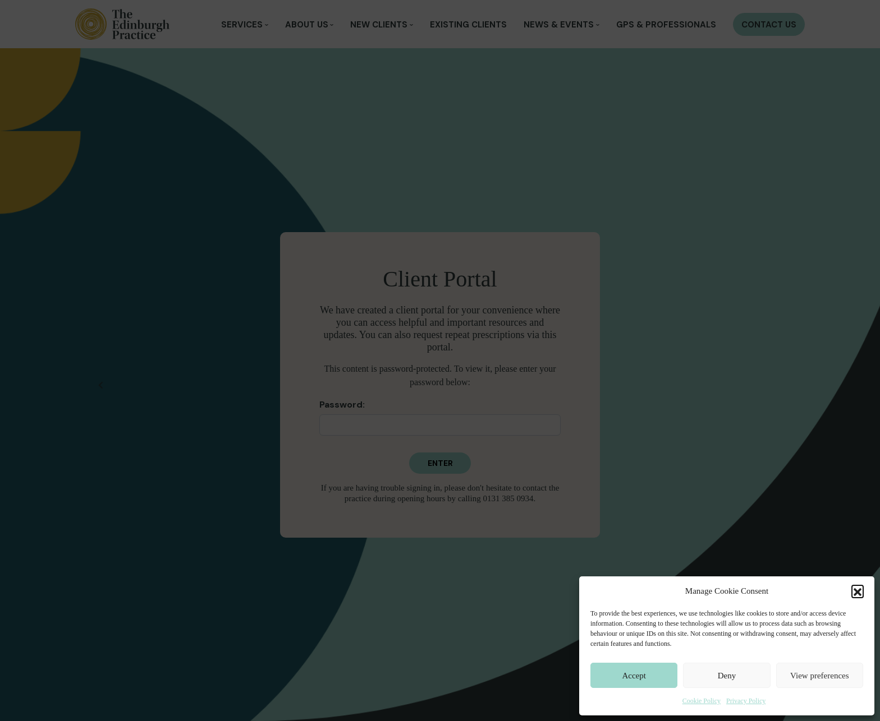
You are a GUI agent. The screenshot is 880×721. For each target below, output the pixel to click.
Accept (633, 675)
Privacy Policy (746, 701)
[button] (857, 591)
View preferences (819, 675)
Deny (727, 675)
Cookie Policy (701, 701)
